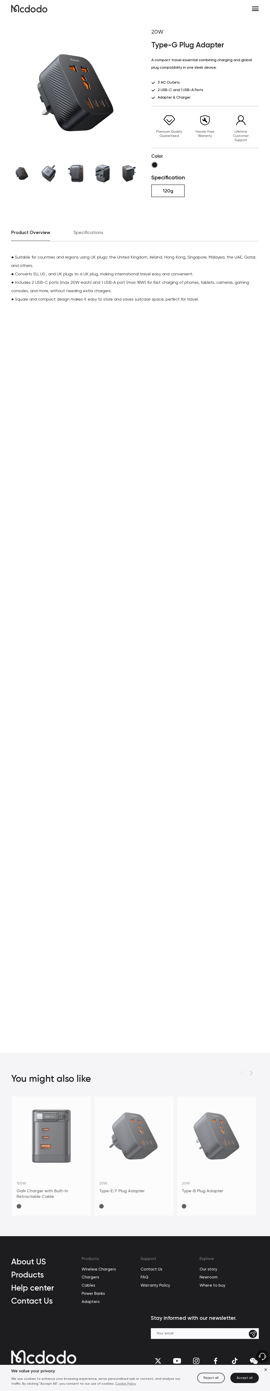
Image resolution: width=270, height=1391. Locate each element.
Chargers (90, 1277)
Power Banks (93, 1294)
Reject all (211, 1378)
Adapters (91, 1302)
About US (28, 1262)
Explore (207, 1259)
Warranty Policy (155, 1286)
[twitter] (158, 1361)
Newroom (209, 1277)
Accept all (245, 1378)
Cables (88, 1286)
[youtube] (177, 1361)
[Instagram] (196, 1361)
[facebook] (215, 1361)
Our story (208, 1269)
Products (27, 1275)
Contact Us (32, 1301)
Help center (32, 1288)
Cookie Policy (125, 1383)
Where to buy (212, 1286)
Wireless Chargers (99, 1269)
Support (148, 1259)
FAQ (144, 1277)
